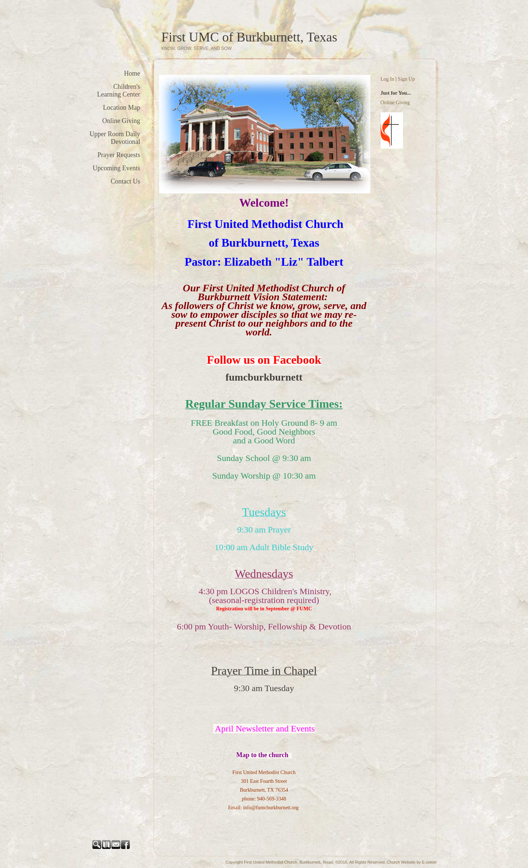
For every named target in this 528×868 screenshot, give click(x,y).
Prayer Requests (119, 155)
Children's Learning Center (118, 90)
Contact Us (125, 181)
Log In (388, 79)
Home (132, 73)
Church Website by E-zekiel (411, 862)
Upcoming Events (116, 168)
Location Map (121, 107)
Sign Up (406, 79)
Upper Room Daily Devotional (114, 137)
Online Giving (121, 120)
